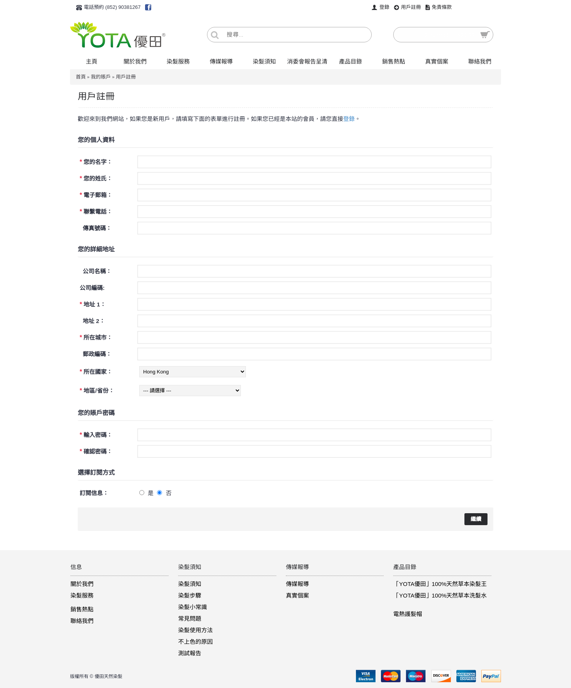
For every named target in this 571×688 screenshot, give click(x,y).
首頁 (81, 77)
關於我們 (81, 584)
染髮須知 (189, 584)
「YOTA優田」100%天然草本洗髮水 (440, 595)
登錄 (349, 119)
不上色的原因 (195, 641)
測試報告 (189, 653)
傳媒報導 (297, 584)
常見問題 (189, 618)
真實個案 (297, 595)
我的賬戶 (101, 77)
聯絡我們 (81, 621)
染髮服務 (81, 595)
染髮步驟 (189, 595)
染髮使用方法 (195, 630)
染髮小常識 (192, 607)
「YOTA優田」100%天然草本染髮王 (440, 584)
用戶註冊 (126, 77)
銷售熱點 (81, 609)
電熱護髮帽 (407, 614)
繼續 (476, 519)
